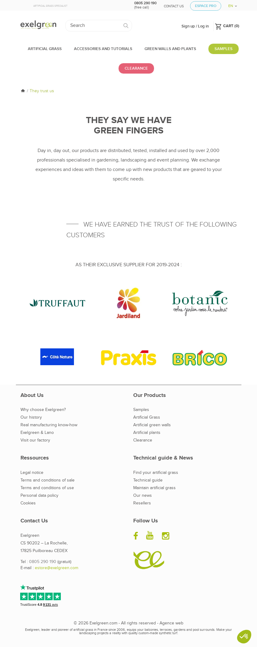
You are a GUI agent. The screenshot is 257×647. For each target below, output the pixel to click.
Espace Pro (205, 6)
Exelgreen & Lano (37, 432)
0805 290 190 (42, 561)
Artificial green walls (152, 425)
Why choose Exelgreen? (43, 409)
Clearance (142, 440)
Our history (31, 417)
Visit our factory (35, 440)
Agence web (171, 623)
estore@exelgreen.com (56, 567)
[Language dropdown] (230, 4)
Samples (141, 409)
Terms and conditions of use (47, 487)
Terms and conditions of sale (47, 480)
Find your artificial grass (155, 472)
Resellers (142, 503)
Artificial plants (146, 432)
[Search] (98, 25)
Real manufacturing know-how (48, 425)
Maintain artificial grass (154, 487)
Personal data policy (39, 495)
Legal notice (31, 472)
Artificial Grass (146, 417)
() (227, 25)
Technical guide (148, 480)
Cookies (28, 503)
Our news (142, 495)
